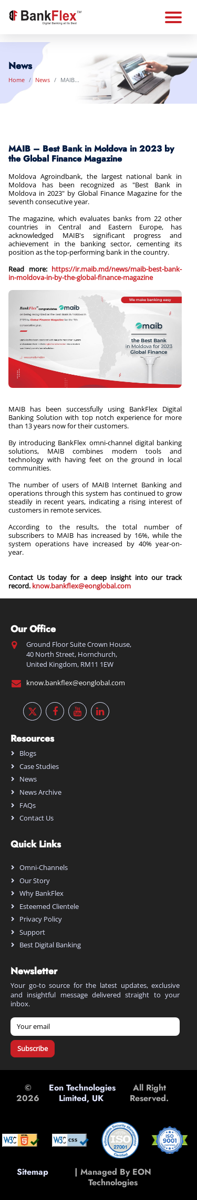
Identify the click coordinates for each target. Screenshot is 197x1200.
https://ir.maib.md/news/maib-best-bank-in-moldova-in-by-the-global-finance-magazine (95, 273)
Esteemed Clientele (49, 906)
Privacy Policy (40, 919)
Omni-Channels (43, 867)
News (42, 80)
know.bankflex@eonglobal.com (81, 586)
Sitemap (32, 1177)
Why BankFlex (41, 893)
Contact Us (36, 818)
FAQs (27, 805)
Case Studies (39, 766)
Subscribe (32, 1048)
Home (16, 80)
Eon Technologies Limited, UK (82, 1093)
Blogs (27, 753)
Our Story (34, 880)
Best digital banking (50, 944)
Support (32, 932)
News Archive (40, 792)
